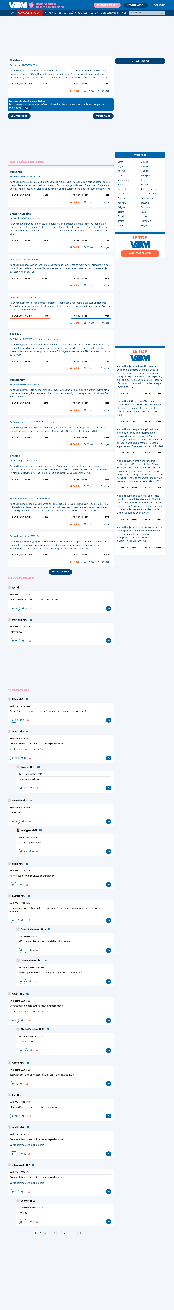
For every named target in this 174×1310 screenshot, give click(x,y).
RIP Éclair (15, 334)
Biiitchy (25, 767)
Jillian (15, 699)
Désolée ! (15, 456)
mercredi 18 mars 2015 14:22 (31, 1037)
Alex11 (15, 994)
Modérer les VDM (136, 5)
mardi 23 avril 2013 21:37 (29, 838)
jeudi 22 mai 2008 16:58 (20, 1001)
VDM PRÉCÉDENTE (19, 116)
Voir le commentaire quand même (27, 749)
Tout (12, 13)
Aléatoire (50, 13)
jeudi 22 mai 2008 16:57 (20, 903)
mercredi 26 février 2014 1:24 (31, 1208)
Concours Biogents (30, 13)
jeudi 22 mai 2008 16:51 (20, 627)
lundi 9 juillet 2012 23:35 (29, 937)
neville (15, 1127)
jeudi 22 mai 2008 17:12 (20, 1172)
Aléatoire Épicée (78, 13)
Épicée (62, 13)
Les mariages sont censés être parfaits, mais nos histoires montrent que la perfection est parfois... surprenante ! (57, 105)
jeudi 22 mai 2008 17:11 (19, 1134)
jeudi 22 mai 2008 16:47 (20, 739)
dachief (16, 896)
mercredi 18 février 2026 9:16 (31, 968)
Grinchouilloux (28, 961)
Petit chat (16, 172)
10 (80, 1233)
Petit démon (17, 380)
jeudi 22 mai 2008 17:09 (20, 595)
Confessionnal (109, 13)
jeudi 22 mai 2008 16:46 (20, 706)
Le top (94, 13)
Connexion (159, 5)
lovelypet (26, 830)
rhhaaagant (18, 1165)
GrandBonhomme (30, 929)
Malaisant (16, 60)
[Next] (85, 1233)
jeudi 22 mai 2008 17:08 (20, 1070)
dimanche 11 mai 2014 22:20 (30, 774)
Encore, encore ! (60, 572)
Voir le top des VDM (140, 253)
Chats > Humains (20, 214)
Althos (15, 1063)
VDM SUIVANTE (103, 116)
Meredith (17, 620)
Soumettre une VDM (107, 5)
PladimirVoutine (29, 1029)
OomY (15, 732)
